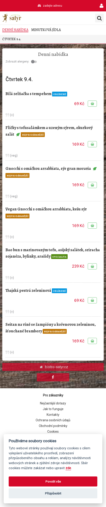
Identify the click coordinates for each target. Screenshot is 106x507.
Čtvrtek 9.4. (11, 39)
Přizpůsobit (53, 493)
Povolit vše (53, 481)
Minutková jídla (46, 30)
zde (68, 468)
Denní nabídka (15, 30)
